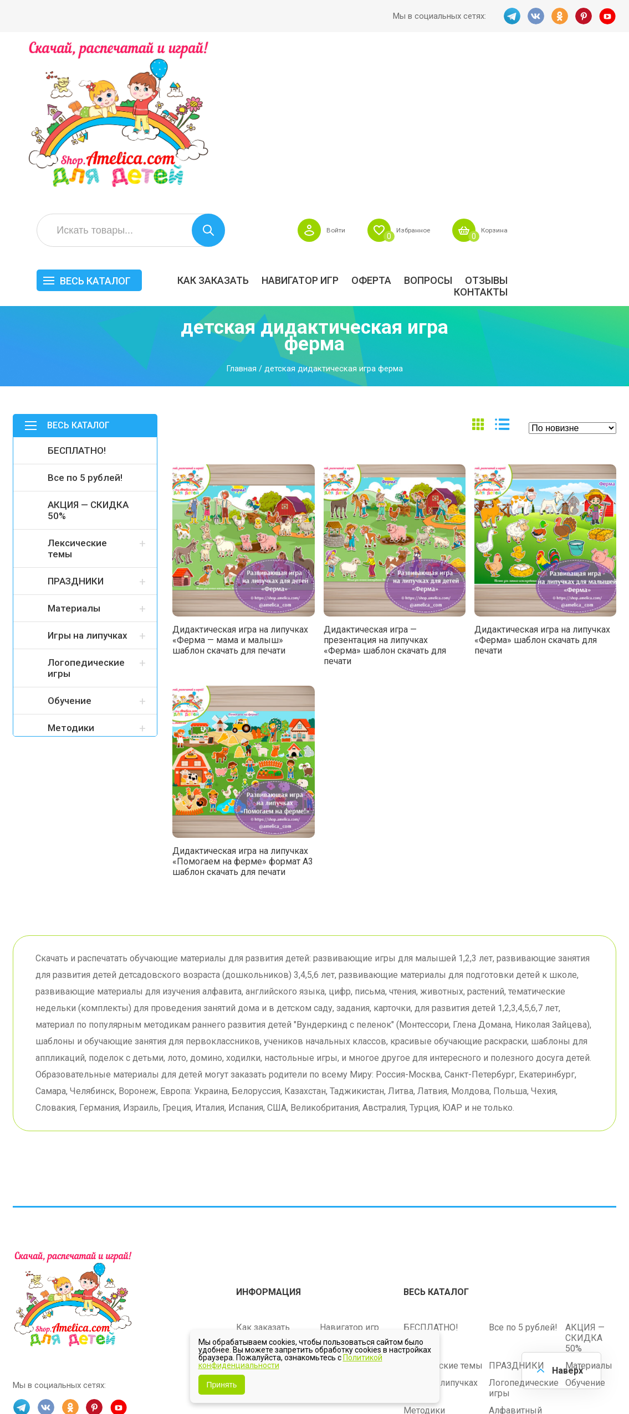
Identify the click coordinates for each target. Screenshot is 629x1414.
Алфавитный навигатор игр (518, 1257)
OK (559, 16)
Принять (222, 1384)
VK (534, 16)
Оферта (480, 125)
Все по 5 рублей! (85, 322)
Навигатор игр (408, 125)
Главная (241, 214)
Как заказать (321, 125)
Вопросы (537, 125)
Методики (71, 572)
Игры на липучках (87, 480)
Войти (427, 75)
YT (608, 16)
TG (510, 16)
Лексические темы (77, 393)
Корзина (600, 75)
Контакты (589, 137)
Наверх (565, 1369)
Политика (256, 1238)
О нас (331, 1221)
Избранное (511, 75)
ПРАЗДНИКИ (76, 426)
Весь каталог (203, 126)
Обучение (69, 545)
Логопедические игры (86, 513)
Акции (249, 1204)
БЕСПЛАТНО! (77, 295)
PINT (583, 16)
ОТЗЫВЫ (595, 125)
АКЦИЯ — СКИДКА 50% (88, 355)
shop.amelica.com (46, 1381)
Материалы (74, 453)
